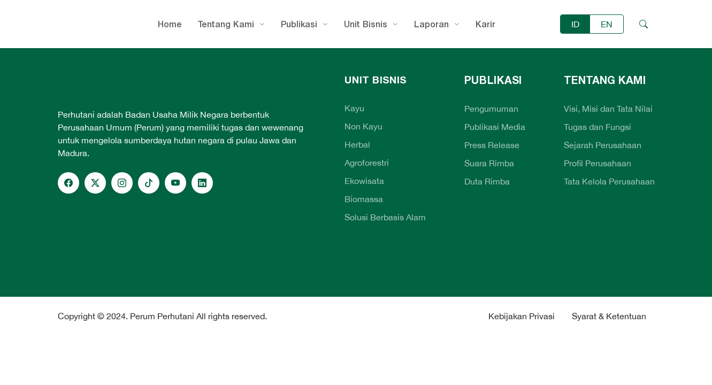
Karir (485, 24)
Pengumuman (491, 108)
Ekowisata (364, 181)
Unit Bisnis (365, 24)
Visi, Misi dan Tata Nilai (608, 108)
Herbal (357, 144)
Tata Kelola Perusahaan (609, 181)
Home (170, 24)
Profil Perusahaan (597, 163)
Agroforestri (366, 162)
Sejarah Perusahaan (602, 145)
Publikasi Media (494, 127)
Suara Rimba (489, 163)
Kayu (354, 108)
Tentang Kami (226, 24)
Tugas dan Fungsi (597, 127)
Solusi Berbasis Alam (385, 217)
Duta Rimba (487, 181)
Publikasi (299, 24)
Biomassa (363, 199)
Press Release (491, 145)
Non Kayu (363, 126)
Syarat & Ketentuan (609, 316)
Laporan (431, 24)
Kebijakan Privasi (521, 316)
